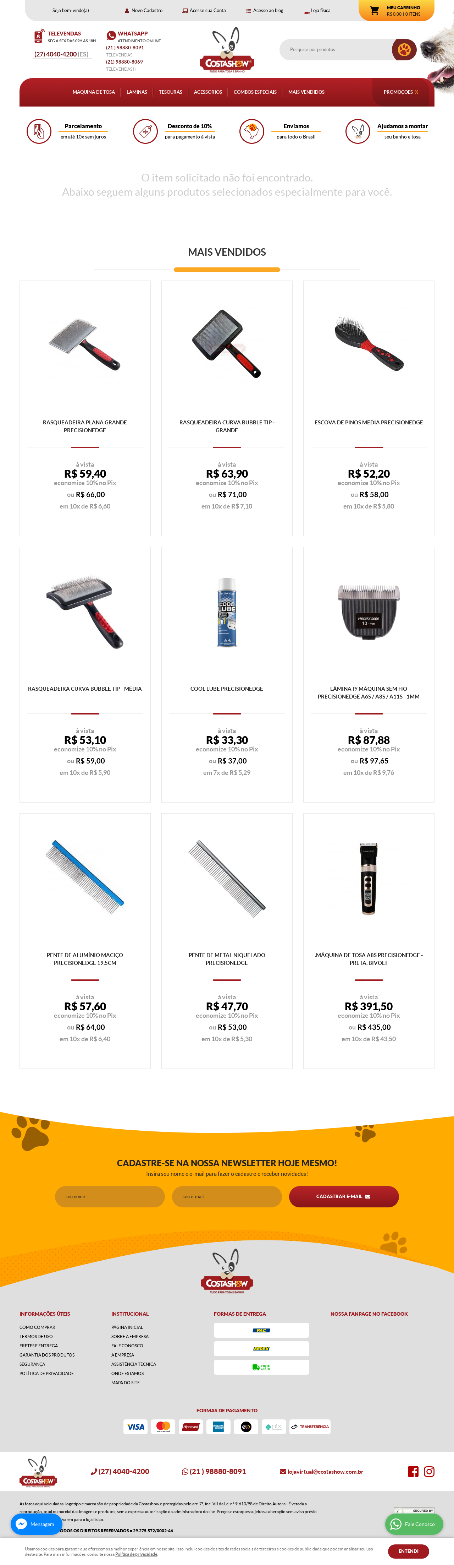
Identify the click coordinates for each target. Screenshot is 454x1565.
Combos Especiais (255, 92)
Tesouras (170, 92)
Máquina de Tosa (94, 92)
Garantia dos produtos (47, 1355)
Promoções (398, 92)
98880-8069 (124, 62)
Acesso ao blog (268, 10)
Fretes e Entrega (39, 1345)
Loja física (321, 10)
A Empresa (122, 1355)
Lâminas (137, 92)
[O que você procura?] (404, 49)
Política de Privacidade (47, 1373)
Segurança (32, 1364)
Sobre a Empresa (130, 1336)
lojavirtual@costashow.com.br (326, 1471)
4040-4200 (61, 54)
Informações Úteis (45, 1314)
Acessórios (208, 92)
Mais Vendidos (306, 92)
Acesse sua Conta (208, 10)
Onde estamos (127, 1373)
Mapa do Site (125, 1382)
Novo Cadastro (147, 10)
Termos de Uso (36, 1336)
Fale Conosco (127, 1345)
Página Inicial (127, 1327)
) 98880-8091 (125, 47)
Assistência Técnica (133, 1364)
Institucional (130, 1314)
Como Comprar (37, 1327)
